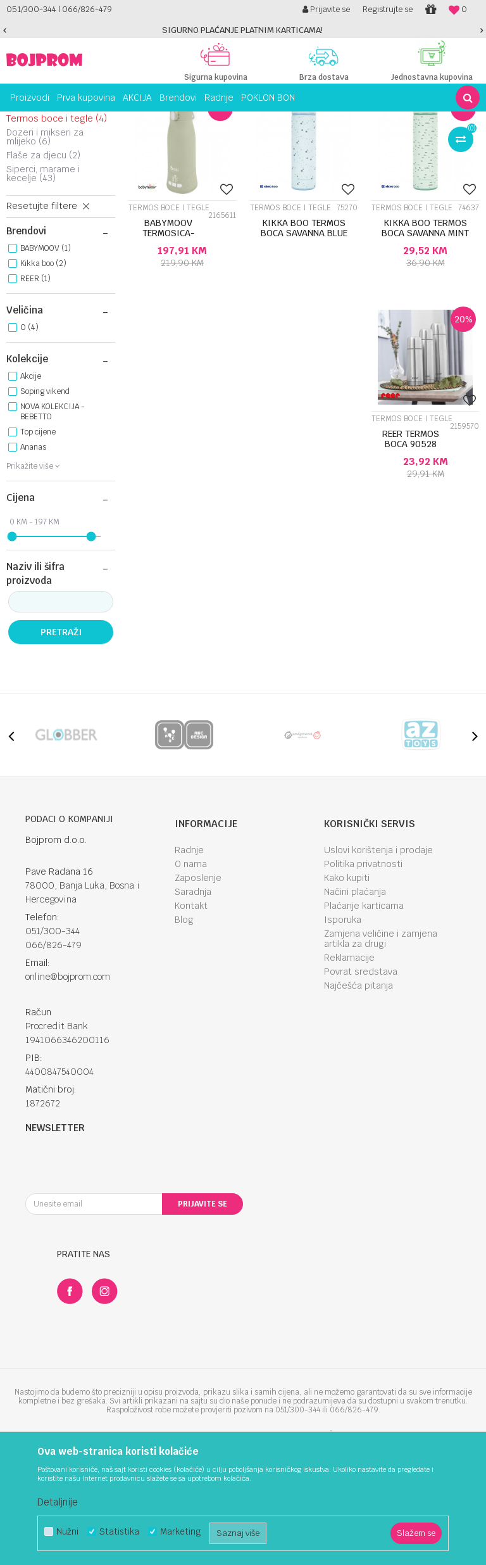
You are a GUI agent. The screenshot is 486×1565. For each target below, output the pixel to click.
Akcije (30, 488)
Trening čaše (42, 202)
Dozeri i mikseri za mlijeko (45, 248)
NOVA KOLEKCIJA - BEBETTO (52, 523)
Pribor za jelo (40, 216)
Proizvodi (59, 121)
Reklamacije (349, 1069)
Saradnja (193, 1003)
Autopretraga (269, 144)
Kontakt (191, 1017)
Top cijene (38, 543)
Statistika (119, 1531)
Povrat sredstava (360, 1083)
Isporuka (342, 1031)
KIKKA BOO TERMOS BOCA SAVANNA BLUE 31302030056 (304, 344)
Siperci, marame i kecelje (43, 285)
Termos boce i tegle (56, 230)
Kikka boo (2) (43, 375)
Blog (184, 1031)
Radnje (189, 961)
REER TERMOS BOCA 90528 (410, 550)
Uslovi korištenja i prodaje (378, 961)
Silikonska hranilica (52, 174)
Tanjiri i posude (47, 188)
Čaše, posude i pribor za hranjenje (187, 121)
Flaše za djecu (43, 266)
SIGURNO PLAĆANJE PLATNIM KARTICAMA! (242, 30)
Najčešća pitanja (358, 1097)
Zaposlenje (198, 989)
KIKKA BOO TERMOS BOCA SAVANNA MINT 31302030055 (425, 344)
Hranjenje (101, 121)
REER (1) (35, 390)
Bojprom (20, 121)
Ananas (33, 559)
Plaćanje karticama (364, 1017)
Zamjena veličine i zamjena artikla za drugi (380, 1050)
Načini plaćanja (355, 1003)
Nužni (67, 1531)
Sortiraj (324, 144)
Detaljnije (57, 1502)
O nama (191, 975)
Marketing (180, 1531)
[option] (243, 30)
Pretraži (61, 743)
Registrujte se (388, 9)
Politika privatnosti (363, 975)
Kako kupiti (347, 989)
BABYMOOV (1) (45, 360)
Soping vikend (45, 503)
